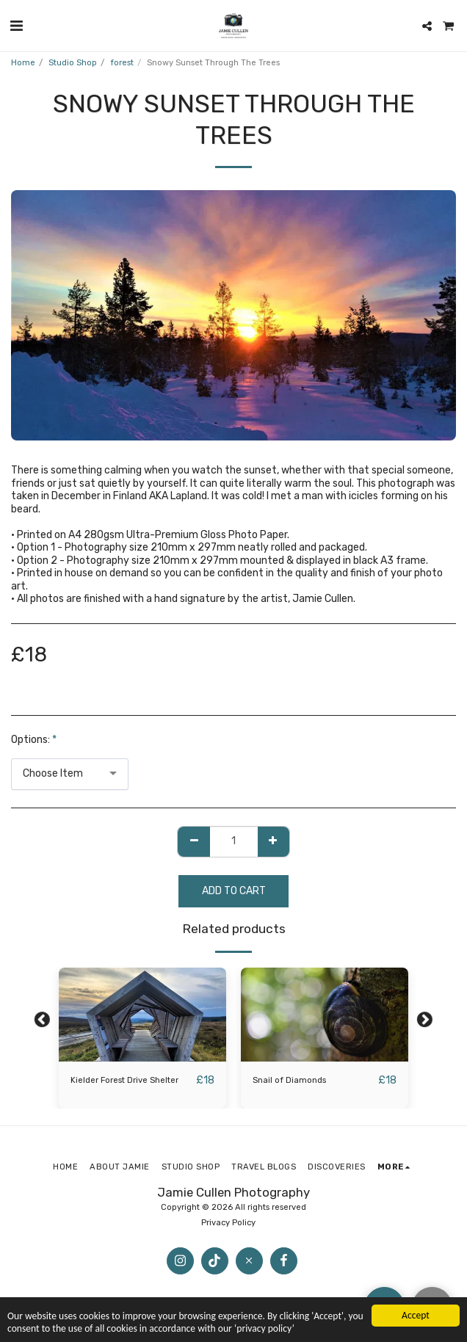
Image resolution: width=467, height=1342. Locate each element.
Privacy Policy (229, 1222)
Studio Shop (72, 63)
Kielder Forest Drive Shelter (124, 1080)
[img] (142, 1015)
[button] (16, 26)
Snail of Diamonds (289, 1080)
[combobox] (69, 774)
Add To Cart (234, 891)
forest (122, 63)
